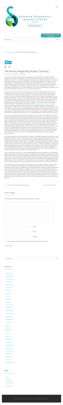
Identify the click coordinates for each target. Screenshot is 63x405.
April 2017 (8, 333)
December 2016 (9, 345)
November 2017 (9, 313)
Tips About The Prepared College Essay (18, 185)
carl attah (8, 74)
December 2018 (9, 276)
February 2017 (9, 339)
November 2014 (9, 351)
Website (35, 236)
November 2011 (9, 362)
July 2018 (8, 290)
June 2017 (8, 328)
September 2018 (10, 284)
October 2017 (9, 316)
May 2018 (8, 296)
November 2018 (9, 279)
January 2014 (9, 356)
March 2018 (8, 302)
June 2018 (8, 293)
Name (35, 226)
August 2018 (9, 287)
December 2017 (9, 310)
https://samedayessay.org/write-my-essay (45, 103)
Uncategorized (11, 52)
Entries (9, 380)
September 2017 (10, 319)
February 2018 (9, 305)
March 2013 (8, 359)
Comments (9, 382)
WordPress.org (9, 385)
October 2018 (9, 281)
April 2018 (8, 299)
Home (5, 52)
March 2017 (8, 336)
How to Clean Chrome (50, 185)
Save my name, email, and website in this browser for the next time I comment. (27, 241)
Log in (7, 377)
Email (35, 231)
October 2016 (9, 348)
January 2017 (9, 342)
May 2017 (8, 330)
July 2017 (8, 325)
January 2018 (9, 307)
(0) (25, 74)
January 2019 (9, 273)
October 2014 (9, 353)
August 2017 (9, 322)
